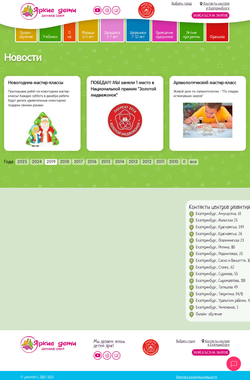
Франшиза (217, 36)
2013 (133, 162)
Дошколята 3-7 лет (112, 34)
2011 (160, 162)
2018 (64, 162)
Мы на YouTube (97, 10)
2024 (37, 162)
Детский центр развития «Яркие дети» (48, 11)
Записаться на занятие (210, 15)
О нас (69, 34)
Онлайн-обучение (26, 34)
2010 (173, 162)
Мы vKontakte (116, 10)
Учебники (50, 36)
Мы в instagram (106, 10)
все (193, 162)
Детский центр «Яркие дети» (48, 344)
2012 (147, 162)
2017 (78, 162)
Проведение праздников (164, 34)
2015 (105, 162)
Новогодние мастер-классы (35, 83)
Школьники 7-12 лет (138, 34)
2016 (92, 162)
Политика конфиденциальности (196, 377)
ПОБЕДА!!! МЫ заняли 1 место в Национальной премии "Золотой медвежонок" (123, 89)
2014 (119, 162)
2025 (22, 162)
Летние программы (191, 34)
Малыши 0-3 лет (88, 34)
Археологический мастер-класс (205, 83)
